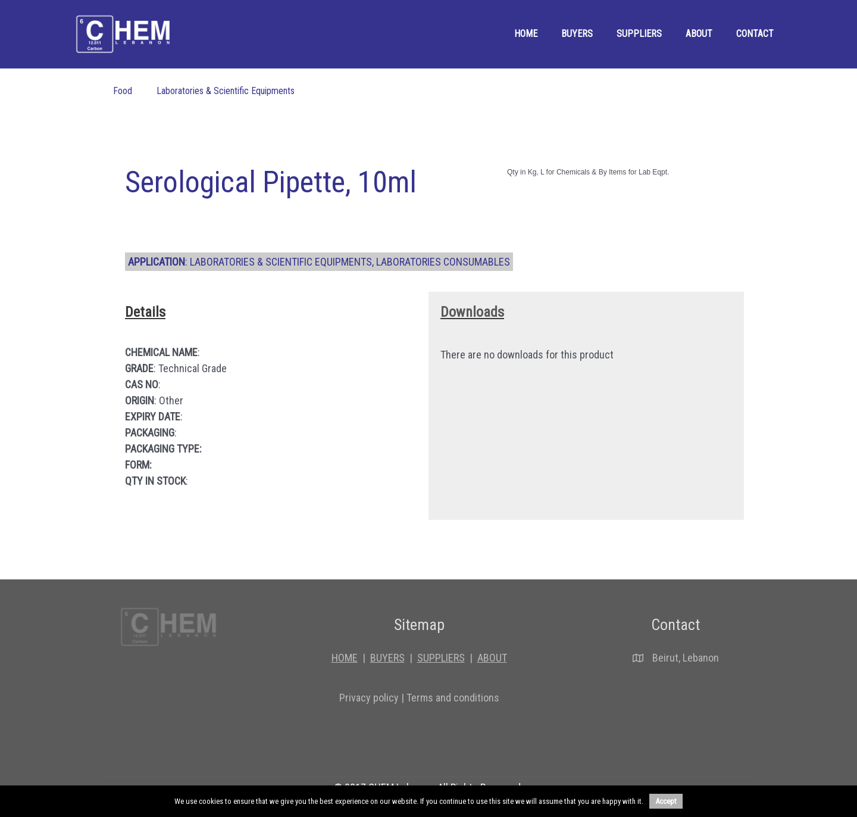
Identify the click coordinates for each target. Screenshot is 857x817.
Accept (666, 801)
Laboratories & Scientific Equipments (281, 261)
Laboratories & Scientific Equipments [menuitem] (226, 90)
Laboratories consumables (443, 261)
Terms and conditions (452, 697)
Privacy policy (369, 697)
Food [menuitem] (122, 90)
